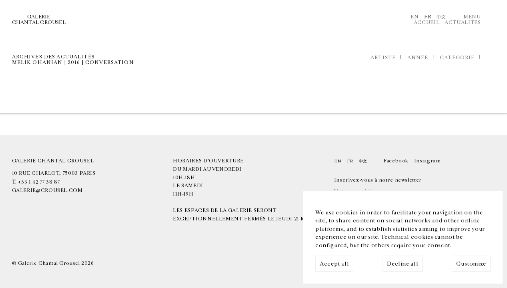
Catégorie (457, 58)
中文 (441, 17)
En (415, 17)
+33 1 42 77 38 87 (39, 182)
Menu (472, 17)
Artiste (383, 58)
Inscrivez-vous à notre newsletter (378, 180)
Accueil (426, 23)
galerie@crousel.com (47, 191)
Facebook (396, 161)
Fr (427, 17)
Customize (471, 263)
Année (418, 58)
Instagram (427, 161)
